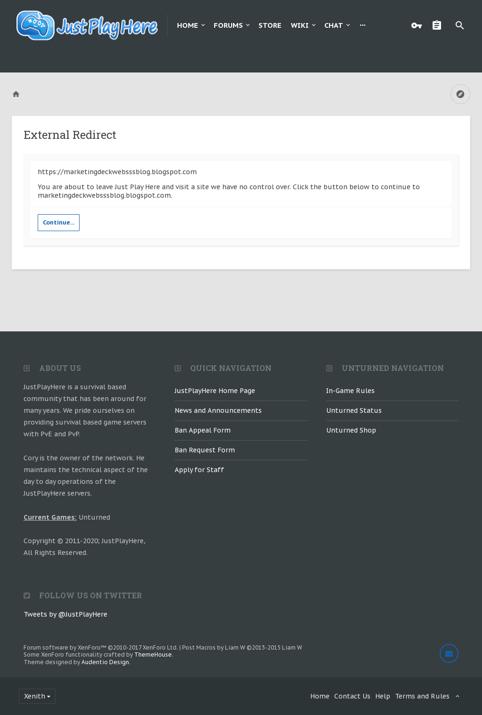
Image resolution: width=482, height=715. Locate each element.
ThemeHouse (153, 654)
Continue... (58, 222)
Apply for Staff (199, 470)
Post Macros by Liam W (242, 647)
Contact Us (352, 696)
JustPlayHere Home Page (215, 390)
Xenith (34, 696)
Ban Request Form (205, 450)
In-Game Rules (350, 390)
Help (382, 696)
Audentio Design (105, 662)
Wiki (300, 25)
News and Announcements (218, 410)
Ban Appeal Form (203, 430)
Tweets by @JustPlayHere (65, 614)
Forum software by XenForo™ (101, 647)
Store (269, 25)
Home (187, 25)
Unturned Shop (351, 430)
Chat (333, 25)
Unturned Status (354, 410)
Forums (228, 25)
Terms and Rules (422, 696)
